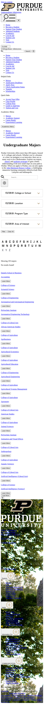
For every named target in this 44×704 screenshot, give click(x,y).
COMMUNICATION (12, 661)
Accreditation (6, 700)
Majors (8, 81)
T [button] (29, 245)
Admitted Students (13, 31)
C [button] (10, 241)
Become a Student (12, 27)
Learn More (6, 281)
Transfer (9, 89)
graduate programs (21, 162)
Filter (3, 231)
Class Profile (10, 101)
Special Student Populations (16, 648)
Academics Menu (8, 127)
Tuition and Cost (12, 108)
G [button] (24, 241)
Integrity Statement (34, 695)
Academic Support (13, 118)
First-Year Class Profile (14, 618)
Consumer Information (21, 700)
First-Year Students (13, 641)
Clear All (11, 231)
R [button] (22, 245)
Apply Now (10, 85)
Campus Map (11, 594)
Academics (10, 33)
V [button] (36, 245)
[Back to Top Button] (2, 498)
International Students (14, 645)
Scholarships (10, 91)
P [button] (14, 245)
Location (14, 203)
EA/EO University (19, 695)
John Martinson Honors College (19, 168)
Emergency (10, 672)
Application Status (13, 623)
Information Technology (15, 674)
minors (7, 162)
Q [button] (18, 245)
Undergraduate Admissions (11, 12)
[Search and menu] (8, 17)
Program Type (17, 213)
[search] (21, 177)
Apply (7, 605)
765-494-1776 (6, 539)
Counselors (10, 652)
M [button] (3, 245)
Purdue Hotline (11, 681)
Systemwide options (8, 543)
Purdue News (11, 679)
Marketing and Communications (18, 677)
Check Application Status (15, 87)
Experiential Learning (14, 122)
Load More (5, 495)
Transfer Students (12, 643)
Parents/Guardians (12, 650)
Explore (8, 576)
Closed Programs (12, 621)
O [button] (11, 245)
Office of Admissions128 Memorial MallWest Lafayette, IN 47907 (10, 532)
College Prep (10, 104)
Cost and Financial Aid (14, 587)
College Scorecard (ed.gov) (24, 698)
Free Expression (7, 698)
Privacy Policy (36, 700)
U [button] (32, 245)
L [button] (41, 241)
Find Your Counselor (13, 598)
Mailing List (10, 596)
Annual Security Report (14, 668)
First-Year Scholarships (14, 589)
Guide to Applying (13, 106)
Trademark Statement (17, 693)
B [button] (6, 241)
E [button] (17, 241)
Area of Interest (17, 223)
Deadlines (9, 616)
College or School (18, 192)
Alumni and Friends (13, 654)
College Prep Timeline (14, 625)
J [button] (34, 241)
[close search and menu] (18, 20)
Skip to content (6, 2)
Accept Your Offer (12, 99)
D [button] (13, 241)
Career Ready (11, 120)
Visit (7, 40)
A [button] (3, 241)
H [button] (27, 241)
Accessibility (6, 695)
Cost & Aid (10, 36)
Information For (10, 632)
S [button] (25, 245)
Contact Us (10, 42)
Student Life (10, 38)
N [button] (7, 245)
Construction (10, 670)
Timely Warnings (12, 683)
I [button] (31, 241)
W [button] (39, 245)
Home (8, 25)
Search (27, 51)
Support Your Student (14, 29)
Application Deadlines (14, 83)
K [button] (37, 241)
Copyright (5, 691)
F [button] (20, 241)
